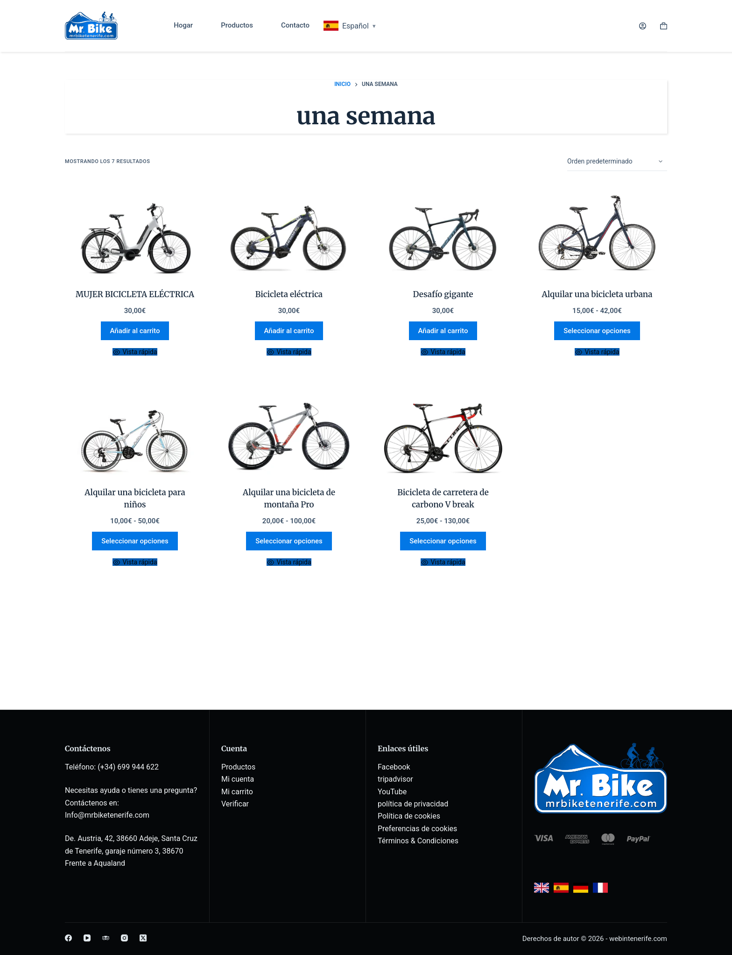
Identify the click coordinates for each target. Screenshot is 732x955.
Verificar (235, 803)
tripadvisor (395, 779)
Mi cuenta (237, 779)
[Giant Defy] (443, 234)
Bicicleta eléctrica (289, 294)
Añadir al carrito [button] (135, 331)
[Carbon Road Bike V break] (443, 432)
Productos (237, 25)
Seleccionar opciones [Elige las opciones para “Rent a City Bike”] (597, 331)
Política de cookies (409, 816)
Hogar (183, 25)
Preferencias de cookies (417, 828)
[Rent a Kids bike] (135, 432)
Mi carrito (237, 791)
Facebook (394, 767)
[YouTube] (87, 937)
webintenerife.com (638, 938)
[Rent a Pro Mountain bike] (289, 432)
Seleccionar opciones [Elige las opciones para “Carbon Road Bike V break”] (443, 541)
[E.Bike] (289, 234)
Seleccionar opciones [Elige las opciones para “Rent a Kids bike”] (135, 541)
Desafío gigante (443, 294)
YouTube (392, 791)
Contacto (295, 25)
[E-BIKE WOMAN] (135, 234)
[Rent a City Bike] (597, 234)
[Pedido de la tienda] (617, 161)
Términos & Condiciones (418, 840)
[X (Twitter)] (143, 937)
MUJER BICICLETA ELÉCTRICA (135, 294)
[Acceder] (642, 25)
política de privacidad (413, 803)
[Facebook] (68, 937)
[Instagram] (124, 937)
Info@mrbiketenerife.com (107, 815)
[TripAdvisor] (105, 937)
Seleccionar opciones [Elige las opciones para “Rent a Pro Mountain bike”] (289, 541)
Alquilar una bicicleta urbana (597, 294)
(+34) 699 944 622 (128, 767)
